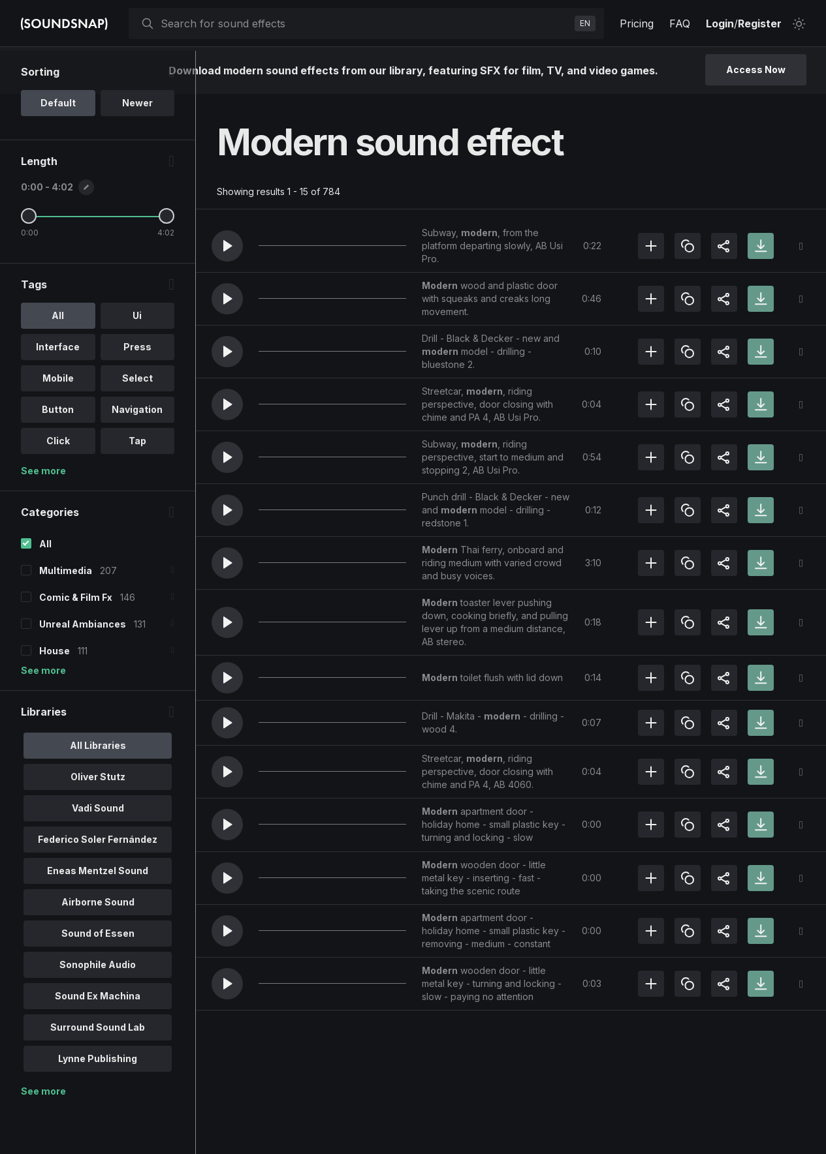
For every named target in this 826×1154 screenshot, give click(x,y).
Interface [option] (58, 389)
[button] (227, 246)
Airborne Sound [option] (98, 944)
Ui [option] (137, 358)
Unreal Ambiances (82, 667)
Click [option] (58, 483)
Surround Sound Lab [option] (97, 1070)
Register (760, 23)
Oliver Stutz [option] (98, 819)
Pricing (637, 23)
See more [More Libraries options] (43, 1134)
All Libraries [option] (98, 788)
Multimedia (65, 613)
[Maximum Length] (166, 259)
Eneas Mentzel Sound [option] (97, 913)
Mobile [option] (58, 421)
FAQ (679, 23)
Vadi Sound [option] (98, 851)
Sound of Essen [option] (98, 976)
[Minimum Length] (29, 259)
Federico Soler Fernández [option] (97, 882)
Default (58, 145)
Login (720, 23)
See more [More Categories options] (43, 713)
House (54, 693)
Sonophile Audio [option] (97, 1007)
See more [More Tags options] (43, 513)
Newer (137, 145)
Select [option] (137, 421)
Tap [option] (137, 483)
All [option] (58, 358)
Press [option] (137, 389)
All (45, 586)
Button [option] (58, 452)
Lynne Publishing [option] (97, 1101)
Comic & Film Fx (75, 640)
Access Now (756, 69)
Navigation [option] (137, 452)
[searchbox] (365, 23)
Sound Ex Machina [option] (97, 1038)
